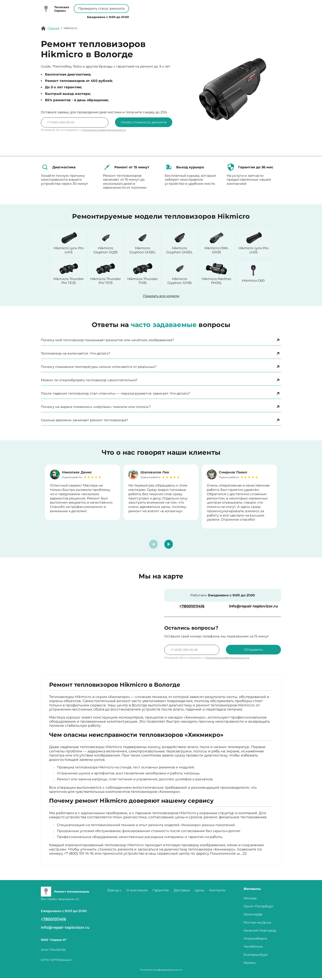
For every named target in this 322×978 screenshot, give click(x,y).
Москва (250, 898)
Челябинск (253, 946)
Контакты (177, 16)
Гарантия (161, 890)
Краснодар (253, 914)
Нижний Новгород (260, 930)
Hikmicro (70, 28)
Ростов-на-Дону (257, 922)
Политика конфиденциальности (161, 969)
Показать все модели (161, 296)
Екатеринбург (256, 955)
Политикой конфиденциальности (104, 129)
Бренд (119, 16)
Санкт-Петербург (259, 906)
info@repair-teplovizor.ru (253, 606)
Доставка (182, 890)
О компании (141, 16)
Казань (250, 963)
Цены (160, 16)
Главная (53, 28)
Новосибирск (255, 938)
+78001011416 (148, 6)
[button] (168, 544)
